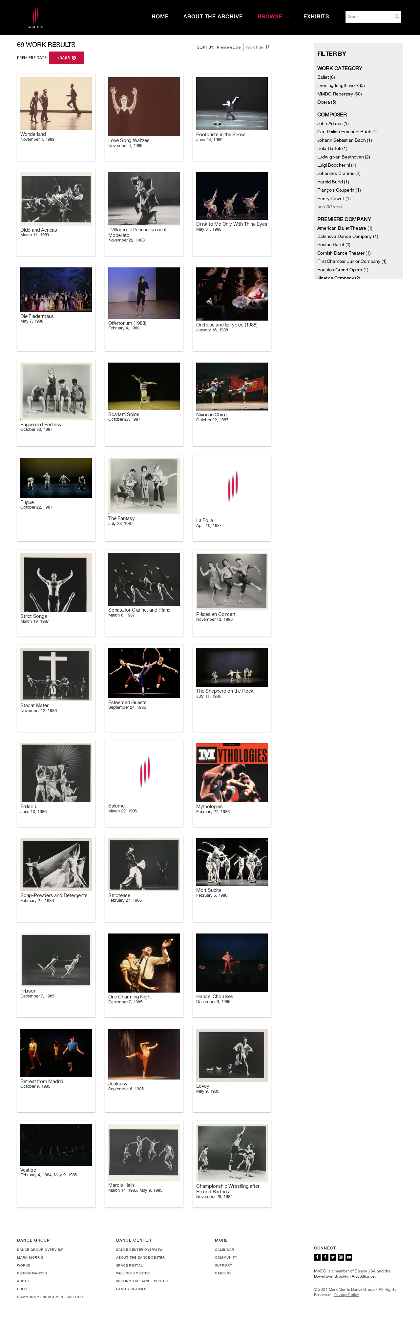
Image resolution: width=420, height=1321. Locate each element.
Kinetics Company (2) (338, 278)
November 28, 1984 (214, 1196)
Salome (116, 805)
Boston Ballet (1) (334, 244)
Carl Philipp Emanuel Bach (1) (347, 131)
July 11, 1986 (208, 696)
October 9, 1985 (35, 1086)
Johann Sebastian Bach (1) (344, 140)
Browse (274, 16)
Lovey (202, 1086)
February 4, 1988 (123, 327)
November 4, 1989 (37, 139)
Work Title (254, 47)
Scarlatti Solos (123, 414)
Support (223, 1265)
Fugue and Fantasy (41, 424)
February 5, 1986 (211, 895)
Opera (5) (326, 102)
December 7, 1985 (37, 996)
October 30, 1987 (36, 429)
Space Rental (129, 1265)
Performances (32, 1273)
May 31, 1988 (208, 229)
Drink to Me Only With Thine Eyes (231, 224)
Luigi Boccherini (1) (336, 165)
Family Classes (131, 1289)
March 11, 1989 (34, 234)
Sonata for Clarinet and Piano (139, 610)
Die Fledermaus (37, 316)
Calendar (224, 1249)
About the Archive (213, 16)
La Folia (204, 520)
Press (23, 1289)
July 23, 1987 (120, 523)
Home (160, 16)
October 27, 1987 (124, 419)
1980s (66, 58)
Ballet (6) (326, 77)
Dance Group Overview (40, 1249)
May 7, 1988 (31, 321)
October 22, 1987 (212, 419)
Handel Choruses (214, 996)
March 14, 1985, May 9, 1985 (135, 1190)
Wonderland (33, 134)
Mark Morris (30, 1257)
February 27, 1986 (213, 811)
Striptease (119, 895)
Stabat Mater (34, 705)
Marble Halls (121, 1185)
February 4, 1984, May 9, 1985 (48, 1174)
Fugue (27, 502)
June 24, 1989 (209, 139)
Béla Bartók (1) (332, 148)
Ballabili (28, 806)
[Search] (368, 16)
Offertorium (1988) (127, 323)
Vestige (28, 1170)
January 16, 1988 (212, 329)
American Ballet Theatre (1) (345, 228)
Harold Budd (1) (333, 181)
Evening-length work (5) (341, 85)
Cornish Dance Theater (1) (344, 253)
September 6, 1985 (126, 1088)
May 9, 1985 (207, 1091)
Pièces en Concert (216, 614)
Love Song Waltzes (129, 140)
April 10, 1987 (208, 525)
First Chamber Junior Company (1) (352, 261)
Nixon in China (211, 414)
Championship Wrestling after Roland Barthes (227, 1188)
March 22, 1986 (122, 810)
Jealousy (117, 1083)
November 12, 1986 (214, 619)
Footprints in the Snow (220, 134)
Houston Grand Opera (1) (342, 269)
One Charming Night (130, 996)
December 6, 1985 (213, 1001)
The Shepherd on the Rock (224, 691)
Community (226, 1257)
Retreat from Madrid (41, 1081)
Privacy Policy (346, 1294)
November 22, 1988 (126, 240)
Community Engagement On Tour (50, 1297)
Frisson (28, 991)
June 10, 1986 (33, 811)
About (23, 1281)
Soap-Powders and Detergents (54, 895)
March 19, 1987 (34, 621)
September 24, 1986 (127, 707)
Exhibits (316, 16)
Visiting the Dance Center (142, 1281)
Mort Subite (208, 890)
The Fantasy (121, 518)
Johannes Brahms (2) (339, 173)
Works (23, 1265)
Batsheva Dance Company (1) (347, 236)
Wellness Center (133, 1273)
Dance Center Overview (139, 1249)
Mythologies (209, 806)
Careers (223, 1273)
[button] (397, 16)
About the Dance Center (140, 1257)
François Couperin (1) (339, 190)
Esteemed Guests (127, 702)
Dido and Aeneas (38, 230)
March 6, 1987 (121, 615)
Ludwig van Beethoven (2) (343, 156)
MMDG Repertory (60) (339, 93)
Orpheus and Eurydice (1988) (227, 324)
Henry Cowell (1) (334, 198)
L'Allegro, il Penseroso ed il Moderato (137, 232)
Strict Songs (33, 616)
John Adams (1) (333, 123)
